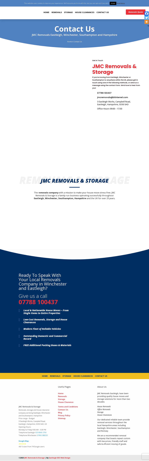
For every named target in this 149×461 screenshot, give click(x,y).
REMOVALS (57, 13)
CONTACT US (103, 13)
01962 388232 (42, 435)
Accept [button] (113, 3)
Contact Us (63, 410)
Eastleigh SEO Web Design (59, 458)
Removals (62, 396)
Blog (60, 413)
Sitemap (61, 418)
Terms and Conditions (68, 407)
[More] (146, 22)
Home (60, 393)
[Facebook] (146, 13)
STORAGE (68, 13)
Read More (121, 3)
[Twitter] (146, 18)
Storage (61, 399)
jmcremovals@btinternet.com (112, 97)
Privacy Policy (64, 415)
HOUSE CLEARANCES (84, 13)
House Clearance (65, 402)
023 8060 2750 (40, 433)
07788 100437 (104, 93)
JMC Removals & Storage (34, 458)
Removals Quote (135, 12)
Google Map (24, 441)
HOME (46, 13)
